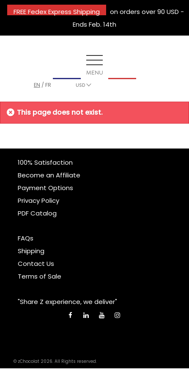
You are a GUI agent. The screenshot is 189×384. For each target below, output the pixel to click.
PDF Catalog (37, 213)
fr (48, 84)
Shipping (31, 250)
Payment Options (45, 187)
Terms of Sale (39, 276)
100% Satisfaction (45, 162)
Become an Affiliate (49, 175)
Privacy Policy (38, 200)
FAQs (25, 238)
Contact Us (36, 263)
